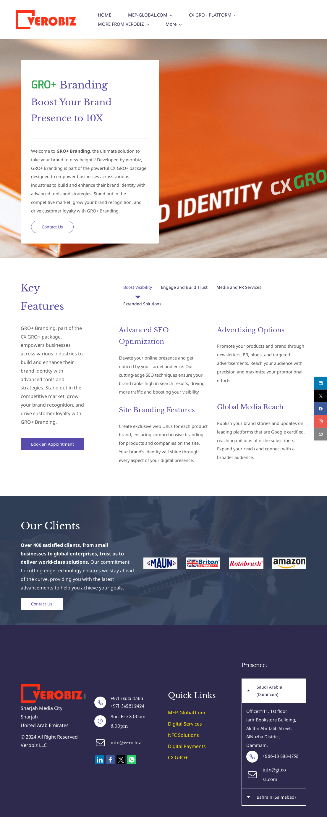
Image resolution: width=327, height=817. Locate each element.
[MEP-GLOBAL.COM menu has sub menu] (150, 19)
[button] (137, 287)
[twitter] (320, 395)
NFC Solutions (183, 735)
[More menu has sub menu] (261, 19)
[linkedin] (320, 383)
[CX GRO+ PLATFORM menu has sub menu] (213, 19)
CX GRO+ (178, 758)
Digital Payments (187, 746)
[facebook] (320, 408)
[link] (59, 688)
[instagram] (320, 421)
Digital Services (185, 724)
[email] (320, 434)
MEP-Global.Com (186, 713)
